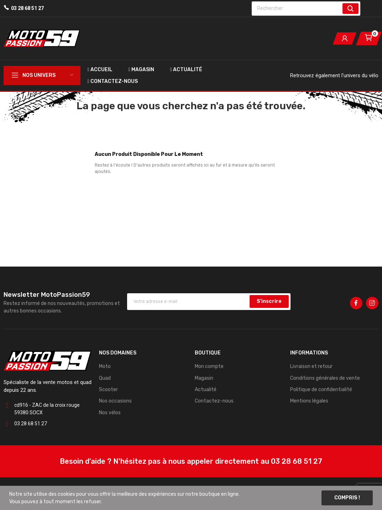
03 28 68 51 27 (27, 8)
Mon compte (209, 366)
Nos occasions (115, 401)
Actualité (205, 390)
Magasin (204, 378)
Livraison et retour (311, 366)
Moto (105, 366)
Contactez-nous (214, 401)
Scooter (108, 390)
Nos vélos (110, 413)
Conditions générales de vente (325, 378)
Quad (105, 378)
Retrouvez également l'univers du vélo (334, 75)
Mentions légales (309, 401)
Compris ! (347, 498)
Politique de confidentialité (321, 390)
